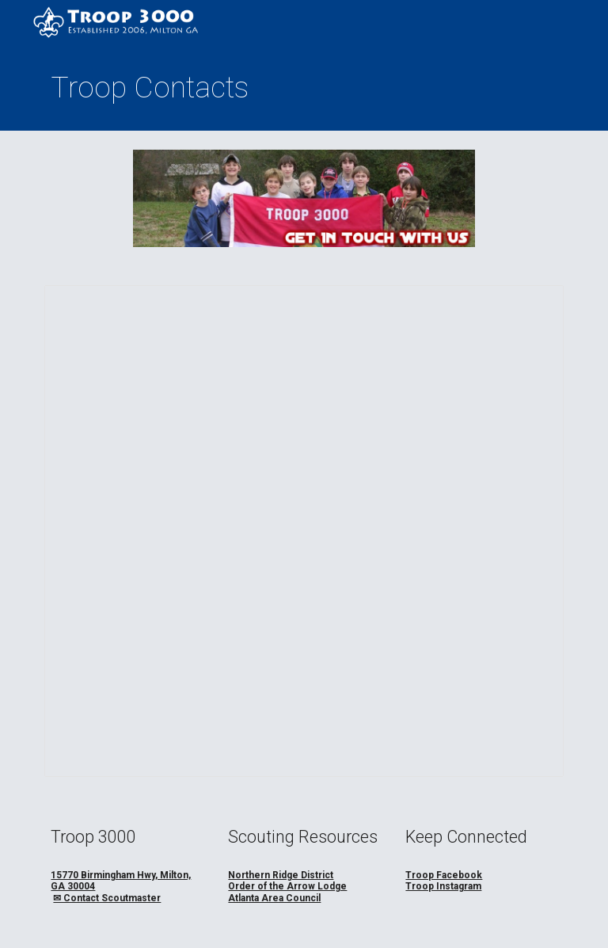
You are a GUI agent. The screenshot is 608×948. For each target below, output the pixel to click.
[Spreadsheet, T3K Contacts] (303, 531)
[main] (303, 87)
